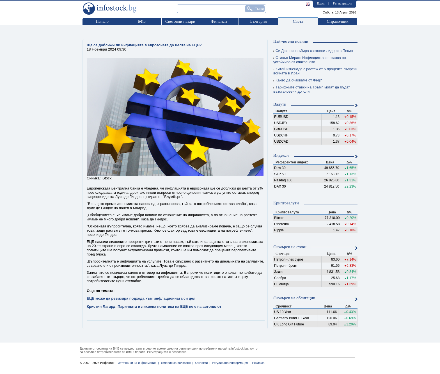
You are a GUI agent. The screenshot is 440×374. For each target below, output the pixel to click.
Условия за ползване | (176, 362)
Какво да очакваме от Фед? (297, 80)
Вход (320, 3)
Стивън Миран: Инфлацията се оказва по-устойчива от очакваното (310, 60)
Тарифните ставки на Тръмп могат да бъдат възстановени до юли (311, 89)
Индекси (281, 155)
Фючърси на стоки (289, 247)
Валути (279, 104)
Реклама (257, 362)
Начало (102, 21)
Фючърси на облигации (294, 298)
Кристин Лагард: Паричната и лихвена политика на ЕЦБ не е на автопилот (154, 306)
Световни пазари (180, 21)
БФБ (142, 21)
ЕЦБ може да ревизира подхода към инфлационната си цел (141, 298)
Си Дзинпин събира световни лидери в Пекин (313, 51)
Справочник (337, 21)
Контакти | (201, 362)
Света (298, 21)
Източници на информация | (138, 362)
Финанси (219, 21)
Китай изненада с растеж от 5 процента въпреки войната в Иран (315, 71)
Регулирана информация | (230, 362)
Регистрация (342, 3)
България (258, 21)
